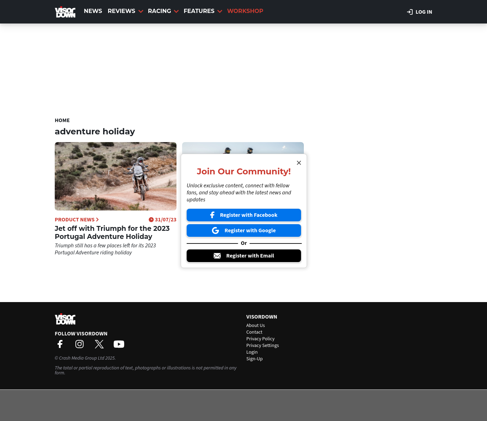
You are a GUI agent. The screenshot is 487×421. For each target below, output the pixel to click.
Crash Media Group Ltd (81, 358)
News (93, 11)
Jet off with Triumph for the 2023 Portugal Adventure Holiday (112, 233)
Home (62, 120)
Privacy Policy (260, 338)
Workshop (245, 11)
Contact (254, 332)
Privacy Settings (262, 345)
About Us (255, 325)
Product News (77, 219)
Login (252, 352)
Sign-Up (254, 358)
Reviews (125, 11)
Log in (419, 12)
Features (203, 11)
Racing (163, 11)
